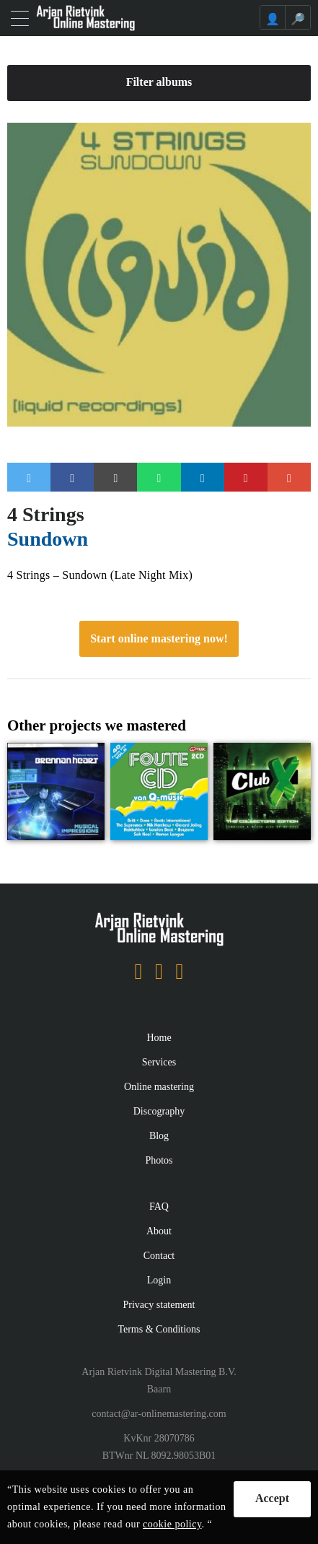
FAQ (159, 1206)
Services (159, 1062)
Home (158, 1037)
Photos (158, 1160)
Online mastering (159, 1086)
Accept (272, 1498)
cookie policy (172, 1524)
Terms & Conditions (159, 1329)
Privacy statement (159, 1304)
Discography (159, 1111)
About (159, 1231)
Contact (159, 1255)
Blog (159, 1135)
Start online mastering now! (159, 638)
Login (159, 1280)
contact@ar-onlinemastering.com (159, 1413)
